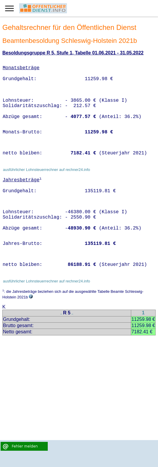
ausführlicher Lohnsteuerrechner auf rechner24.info (46, 169)
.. (61, 313)
